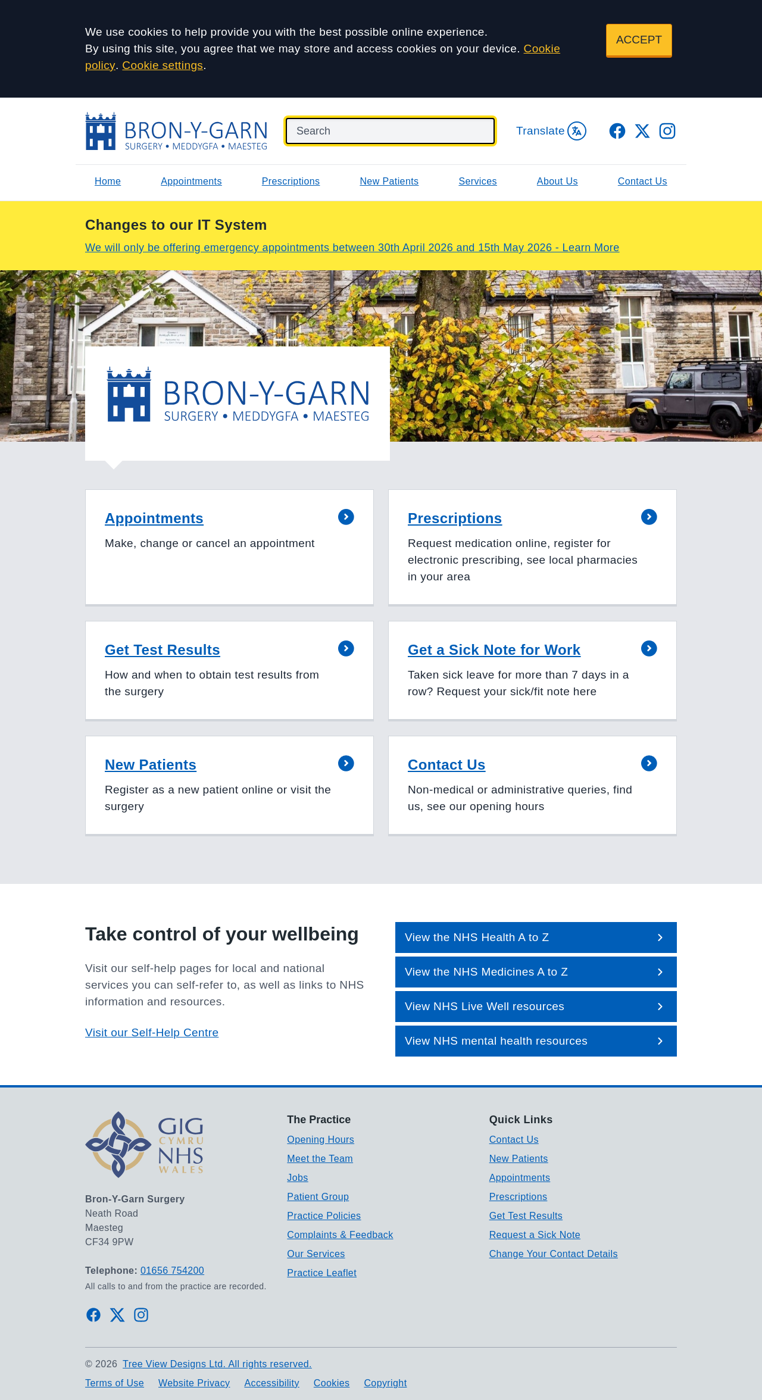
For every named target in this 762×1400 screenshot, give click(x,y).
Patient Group (318, 1197)
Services (477, 181)
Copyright (385, 1383)
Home (108, 181)
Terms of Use (114, 1383)
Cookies (332, 1383)
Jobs (297, 1178)
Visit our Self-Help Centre (151, 1032)
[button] (229, 548)
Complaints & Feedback (340, 1235)
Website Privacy (194, 1383)
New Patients (389, 181)
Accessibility (271, 1383)
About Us (557, 181)
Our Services (316, 1254)
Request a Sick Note (534, 1235)
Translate (551, 130)
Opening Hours (320, 1140)
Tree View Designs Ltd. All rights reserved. (217, 1364)
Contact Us (642, 181)
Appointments (191, 181)
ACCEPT (639, 39)
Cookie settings (162, 65)
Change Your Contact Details (553, 1254)
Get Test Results (526, 1216)
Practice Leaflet (322, 1273)
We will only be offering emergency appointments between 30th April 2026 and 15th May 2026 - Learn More (352, 248)
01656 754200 (172, 1270)
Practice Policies (324, 1216)
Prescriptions (291, 181)
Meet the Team (320, 1159)
